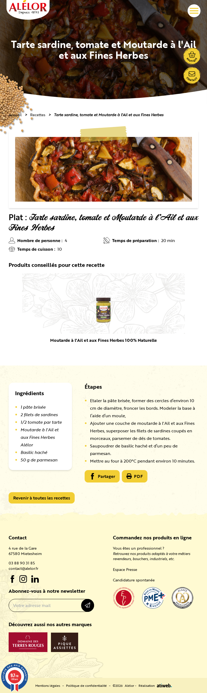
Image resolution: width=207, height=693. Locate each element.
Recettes (37, 115)
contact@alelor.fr (23, 568)
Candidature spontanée (134, 580)
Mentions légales (47, 685)
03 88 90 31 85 (22, 563)
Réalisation (155, 685)
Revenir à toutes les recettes (41, 498)
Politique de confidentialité (86, 685)
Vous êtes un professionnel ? (138, 548)
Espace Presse (125, 569)
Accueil (15, 115)
